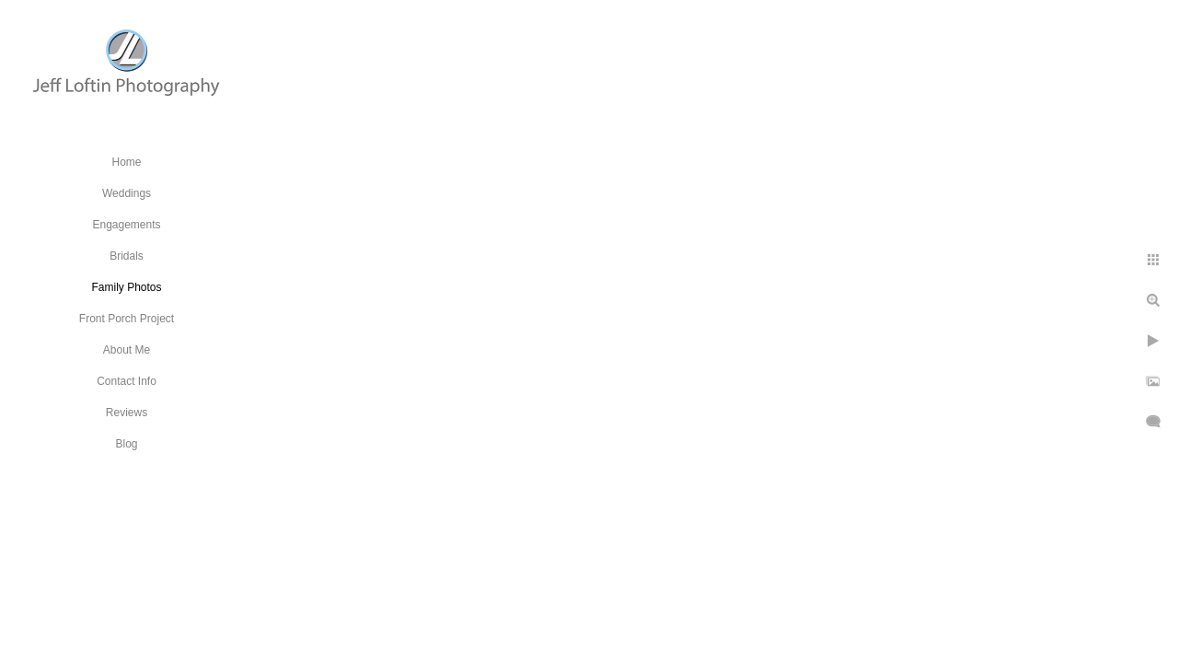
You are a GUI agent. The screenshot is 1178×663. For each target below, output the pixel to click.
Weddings (126, 193)
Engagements (126, 224)
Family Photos (126, 287)
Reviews (126, 412)
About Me (126, 349)
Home (126, 162)
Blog (126, 443)
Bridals (127, 256)
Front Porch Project (126, 318)
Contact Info (126, 381)
